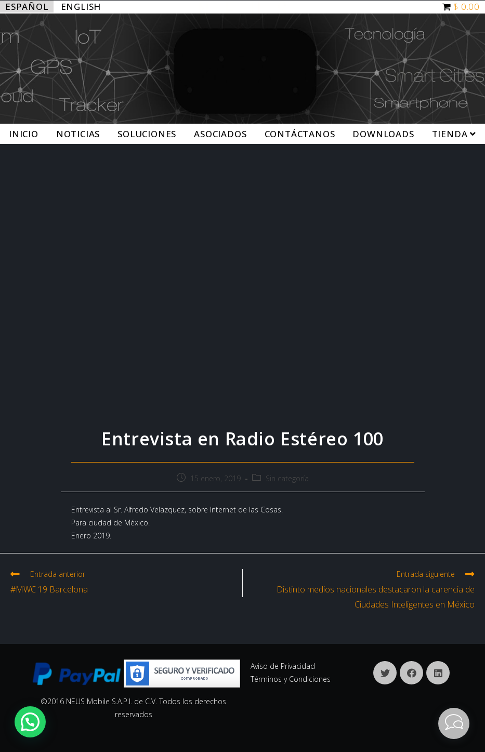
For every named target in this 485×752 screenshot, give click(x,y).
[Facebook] (411, 672)
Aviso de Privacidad (283, 666)
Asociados (220, 134)
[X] (385, 672)
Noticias (78, 134)
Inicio (23, 134)
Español (26, 6)
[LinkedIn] (438, 672)
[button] (30, 721)
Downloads (383, 134)
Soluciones (146, 134)
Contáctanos (300, 134)
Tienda (454, 134)
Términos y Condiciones (291, 679)
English (81, 6)
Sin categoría (287, 478)
